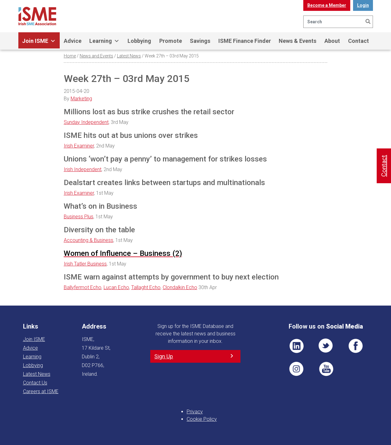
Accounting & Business (88, 240)
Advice (72, 41)
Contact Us (35, 383)
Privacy (195, 412)
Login (363, 5)
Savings (200, 41)
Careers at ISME (40, 391)
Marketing (81, 99)
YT (326, 369)
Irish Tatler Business (85, 264)
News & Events (297, 41)
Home (70, 55)
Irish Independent (82, 169)
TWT (326, 346)
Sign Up (163, 356)
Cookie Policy (202, 419)
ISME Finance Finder (244, 41)
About (332, 41)
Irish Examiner (79, 146)
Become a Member (326, 5)
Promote (170, 41)
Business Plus (78, 217)
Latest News (129, 55)
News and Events (96, 55)
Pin (296, 369)
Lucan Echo (116, 287)
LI (296, 346)
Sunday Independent (86, 122)
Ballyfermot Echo (82, 287)
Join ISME (39, 41)
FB (355, 346)
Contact (358, 41)
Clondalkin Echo (180, 287)
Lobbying (139, 41)
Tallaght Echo (146, 287)
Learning (104, 41)
